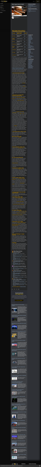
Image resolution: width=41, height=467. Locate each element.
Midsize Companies (30, 38)
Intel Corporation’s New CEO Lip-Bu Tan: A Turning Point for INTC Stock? (19, 412)
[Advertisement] (19, 24)
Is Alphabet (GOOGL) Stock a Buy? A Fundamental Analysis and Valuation (19, 376)
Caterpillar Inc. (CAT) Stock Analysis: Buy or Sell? (19, 331)
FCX (24, 38)
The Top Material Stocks (16, 253)
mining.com (15, 56)
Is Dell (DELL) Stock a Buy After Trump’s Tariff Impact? (18, 359)
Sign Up (38, 1)
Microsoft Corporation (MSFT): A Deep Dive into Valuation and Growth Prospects (18, 404)
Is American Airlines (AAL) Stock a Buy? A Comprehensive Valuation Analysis (18, 390)
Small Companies (30, 39)
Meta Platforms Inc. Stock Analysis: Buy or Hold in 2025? (19, 324)
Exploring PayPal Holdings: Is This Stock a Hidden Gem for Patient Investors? (19, 455)
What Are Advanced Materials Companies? (18, 268)
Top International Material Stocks (17, 256)
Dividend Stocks (30, 37)
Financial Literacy (30, 62)
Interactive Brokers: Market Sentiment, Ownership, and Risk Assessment (19, 316)
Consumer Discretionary (31, 46)
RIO (24, 41)
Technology (29, 41)
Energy (29, 43)
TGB (24, 49)
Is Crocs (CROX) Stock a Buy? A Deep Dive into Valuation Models (18, 367)
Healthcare (29, 42)
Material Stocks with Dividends (17, 259)
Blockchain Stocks (30, 67)
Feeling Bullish (30, 35)
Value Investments (30, 61)
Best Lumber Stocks (15, 263)
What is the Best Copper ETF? (16, 275)
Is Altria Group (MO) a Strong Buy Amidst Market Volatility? (19, 428)
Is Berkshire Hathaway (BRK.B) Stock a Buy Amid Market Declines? (19, 350)
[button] (5, 3)
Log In (34, 1)
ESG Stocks (29, 64)
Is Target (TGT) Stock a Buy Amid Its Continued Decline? (18, 341)
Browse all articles (23, 286)
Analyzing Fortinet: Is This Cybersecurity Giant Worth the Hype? (18, 441)
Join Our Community (19, 300)
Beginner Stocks (30, 63)
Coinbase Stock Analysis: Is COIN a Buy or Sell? (18, 434)
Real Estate (29, 47)
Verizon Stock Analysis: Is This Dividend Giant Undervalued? (18, 421)
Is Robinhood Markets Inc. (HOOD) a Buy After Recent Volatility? (18, 397)
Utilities (29, 44)
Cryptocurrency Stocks (30, 66)
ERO (24, 52)
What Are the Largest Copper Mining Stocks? (18, 284)
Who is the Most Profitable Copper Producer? (19, 281)
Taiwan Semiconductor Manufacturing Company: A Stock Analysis (19, 448)
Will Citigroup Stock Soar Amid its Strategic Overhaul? (18, 305)
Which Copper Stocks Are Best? (17, 271)
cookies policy (20, 465)
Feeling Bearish (30, 36)
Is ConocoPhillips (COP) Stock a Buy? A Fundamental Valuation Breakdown (17, 382)
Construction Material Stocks (16, 261)
